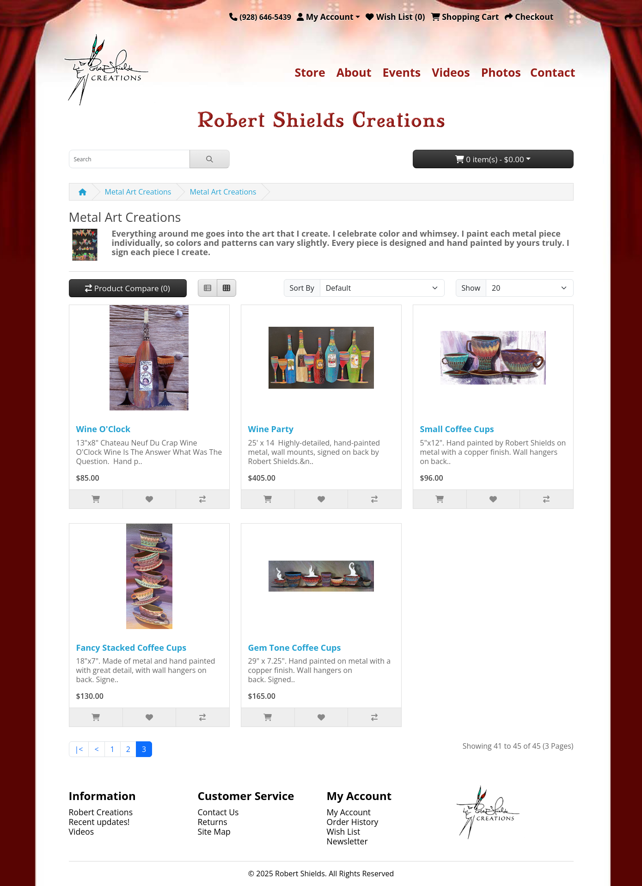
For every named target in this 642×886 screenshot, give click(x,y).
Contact (552, 72)
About (354, 72)
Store (309, 72)
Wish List (344, 831)
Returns (212, 821)
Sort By (302, 288)
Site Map (214, 831)
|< (79, 749)
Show (471, 288)
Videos (451, 72)
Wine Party (270, 428)
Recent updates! (99, 821)
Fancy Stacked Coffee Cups (131, 647)
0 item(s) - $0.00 (489, 159)
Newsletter (347, 841)
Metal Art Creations (138, 192)
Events (402, 72)
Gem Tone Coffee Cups (294, 647)
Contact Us (218, 812)
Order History (353, 821)
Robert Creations (101, 812)
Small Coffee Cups (457, 428)
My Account (349, 812)
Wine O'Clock (103, 428)
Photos (501, 72)
